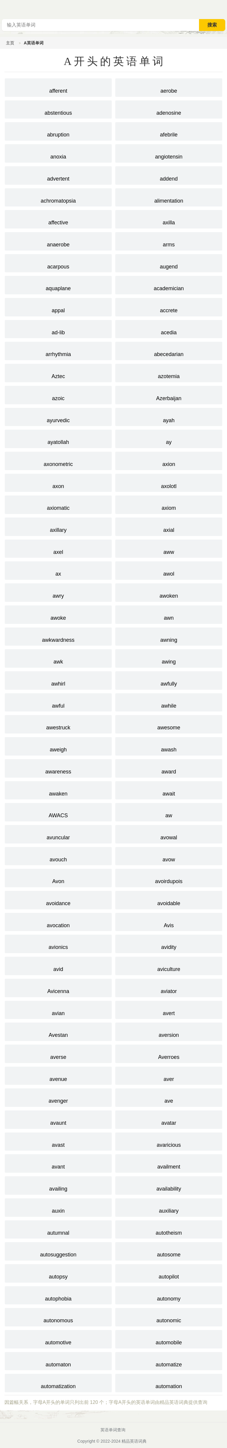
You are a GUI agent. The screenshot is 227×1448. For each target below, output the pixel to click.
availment (168, 1163)
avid (58, 965)
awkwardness (58, 636)
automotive (58, 1339)
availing (58, 1185)
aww (168, 548)
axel (58, 548)
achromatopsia (58, 197)
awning (168, 636)
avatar (168, 1119)
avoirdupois (168, 877)
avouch (58, 856)
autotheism (168, 1229)
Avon (58, 877)
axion (168, 460)
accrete (168, 306)
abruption (58, 131)
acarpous (58, 263)
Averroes (168, 1053)
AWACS (58, 811)
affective (58, 219)
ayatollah (58, 438)
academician (168, 284)
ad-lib (58, 328)
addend (168, 175)
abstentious (58, 109)
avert (168, 1009)
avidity (168, 943)
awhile (168, 702)
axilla (168, 219)
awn (168, 614)
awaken (58, 790)
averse (58, 1053)
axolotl (168, 482)
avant (58, 1163)
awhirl (58, 680)
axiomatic (58, 504)
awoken (168, 592)
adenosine (168, 109)
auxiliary (168, 1207)
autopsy (58, 1273)
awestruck (58, 724)
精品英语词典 (134, 1441)
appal (58, 306)
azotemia (168, 372)
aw (168, 811)
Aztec (58, 372)
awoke (58, 614)
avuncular (58, 833)
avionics (58, 943)
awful (58, 702)
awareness (58, 768)
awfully (168, 680)
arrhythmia (58, 350)
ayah (168, 416)
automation (168, 1382)
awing (168, 658)
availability (168, 1185)
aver (168, 1075)
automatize (168, 1361)
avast (58, 1141)
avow (168, 856)
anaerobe (58, 241)
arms (168, 241)
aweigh (58, 746)
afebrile (168, 131)
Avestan (58, 1031)
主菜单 (222, 9)
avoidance (58, 899)
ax (58, 570)
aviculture (168, 965)
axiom (168, 504)
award (168, 768)
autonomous (58, 1316)
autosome (168, 1251)
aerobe (168, 87)
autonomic (168, 1316)
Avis (168, 921)
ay (168, 438)
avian (58, 1009)
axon (58, 482)
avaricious (168, 1141)
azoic (58, 394)
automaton (58, 1361)
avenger (58, 1097)
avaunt (58, 1119)
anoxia (58, 153)
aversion (168, 1031)
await (168, 790)
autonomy (168, 1295)
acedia (168, 328)
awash (168, 746)
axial (168, 526)
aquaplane (58, 284)
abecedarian (168, 350)
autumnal (58, 1229)
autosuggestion (58, 1251)
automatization (58, 1382)
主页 (10, 43)
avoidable (168, 899)
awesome (168, 724)
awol (168, 570)
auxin (58, 1207)
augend (168, 263)
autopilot (168, 1273)
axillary (58, 526)
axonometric (58, 460)
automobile (168, 1339)
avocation (58, 921)
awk (58, 658)
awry (58, 592)
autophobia (58, 1295)
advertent (58, 175)
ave (168, 1097)
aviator (168, 987)
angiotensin (168, 153)
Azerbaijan (168, 394)
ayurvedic (58, 416)
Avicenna (58, 987)
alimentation (168, 197)
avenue (58, 1075)
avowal (168, 833)
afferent (58, 87)
